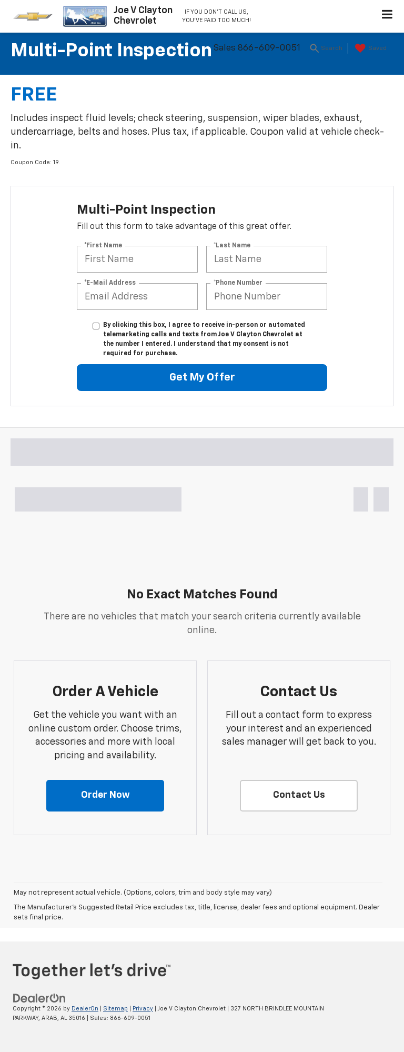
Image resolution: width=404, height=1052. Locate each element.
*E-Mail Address (110, 283)
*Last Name (232, 246)
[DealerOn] (39, 998)
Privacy (143, 1008)
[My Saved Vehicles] (369, 48)
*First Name (103, 246)
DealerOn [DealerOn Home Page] (85, 1008)
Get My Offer (202, 377)
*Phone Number (238, 283)
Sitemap (115, 1008)
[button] (105, 795)
